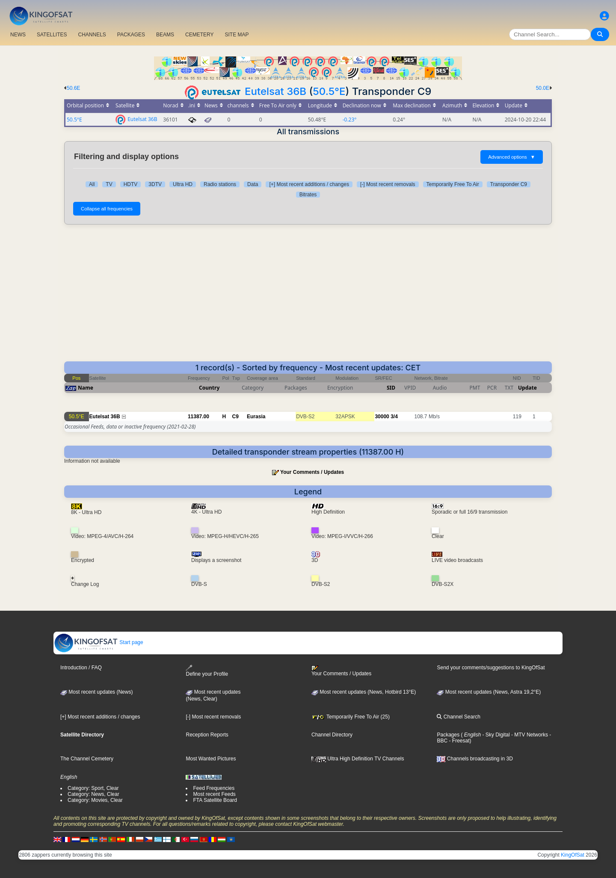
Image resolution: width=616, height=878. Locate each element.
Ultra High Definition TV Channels (357, 759)
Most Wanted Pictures (211, 759)
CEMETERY (199, 35)
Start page (98, 642)
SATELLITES (52, 35)
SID (391, 387)
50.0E (542, 88)
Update (527, 387)
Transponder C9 (508, 184)
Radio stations (220, 184)
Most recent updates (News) (96, 692)
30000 (382, 417)
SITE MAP (237, 35)
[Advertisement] (308, 297)
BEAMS (165, 35)
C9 (235, 417)
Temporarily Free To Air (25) (350, 717)
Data (252, 184)
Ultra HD (182, 184)
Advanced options (511, 157)
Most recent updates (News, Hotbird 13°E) (363, 692)
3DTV (155, 184)
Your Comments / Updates (312, 472)
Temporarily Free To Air (452, 184)
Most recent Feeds (214, 794)
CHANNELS (92, 35)
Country (209, 387)
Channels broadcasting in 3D (474, 759)
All (92, 184)
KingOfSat (572, 855)
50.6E (73, 88)
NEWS (18, 35)
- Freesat (458, 741)
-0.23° (350, 119)
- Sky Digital (495, 735)
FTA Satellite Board (215, 800)
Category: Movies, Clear (95, 800)
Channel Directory (331, 735)
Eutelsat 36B (275, 91)
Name (85, 387)
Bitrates (308, 195)
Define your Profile (207, 671)
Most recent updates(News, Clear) (213, 695)
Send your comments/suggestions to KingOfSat (491, 668)
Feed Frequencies (213, 788)
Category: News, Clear (93, 794)
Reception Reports (207, 735)
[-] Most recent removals (387, 184)
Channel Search (458, 717)
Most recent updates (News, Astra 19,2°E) (489, 692)
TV (109, 184)
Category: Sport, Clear (93, 788)
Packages (448, 735)
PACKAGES (131, 35)
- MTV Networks (529, 735)
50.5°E (329, 91)
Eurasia (256, 417)
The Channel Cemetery (86, 759)
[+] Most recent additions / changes (309, 184)
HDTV (131, 184)
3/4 (394, 417)
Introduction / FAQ (81, 668)
